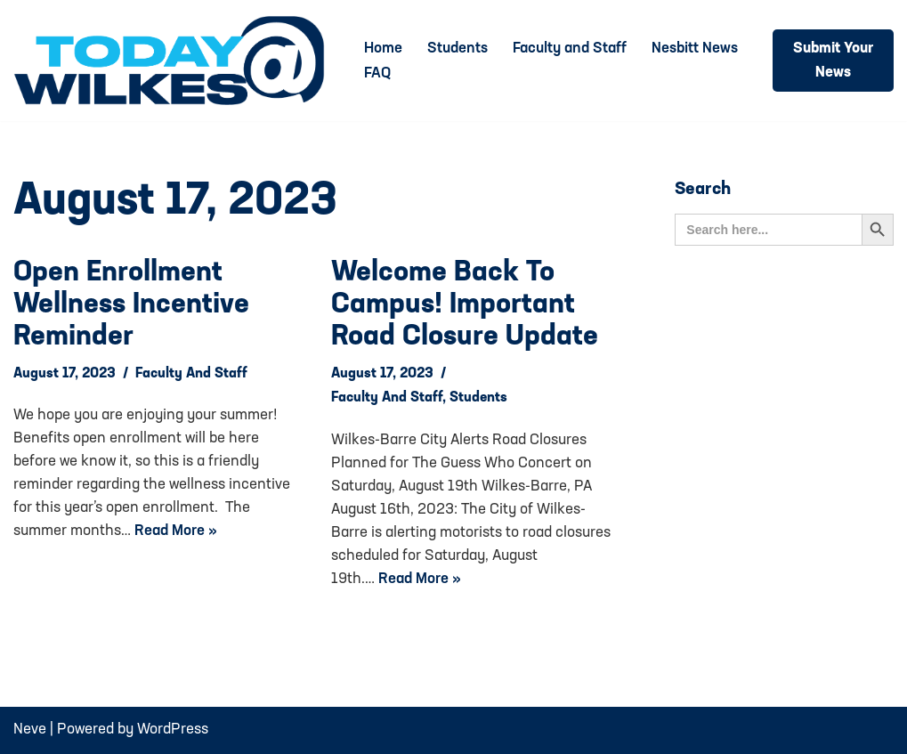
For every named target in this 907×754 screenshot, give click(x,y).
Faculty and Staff (570, 48)
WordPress (172, 729)
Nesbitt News (695, 48)
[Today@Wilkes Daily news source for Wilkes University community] (173, 60)
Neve (29, 729)
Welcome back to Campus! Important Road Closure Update (464, 305)
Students (457, 48)
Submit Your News (833, 60)
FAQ (377, 73)
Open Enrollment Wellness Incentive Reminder (131, 305)
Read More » (175, 531)
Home (383, 48)
